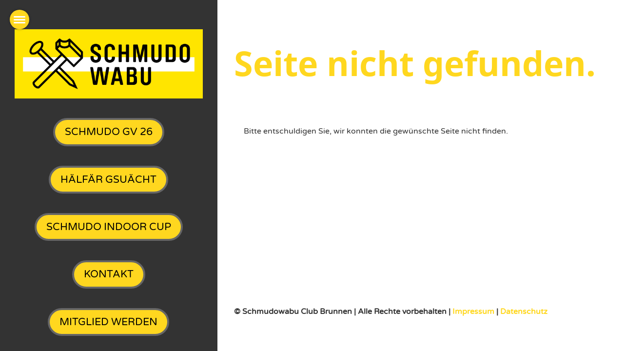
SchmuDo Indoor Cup (108, 227)
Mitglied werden (108, 322)
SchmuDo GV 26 (109, 132)
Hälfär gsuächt (108, 180)
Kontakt (109, 274)
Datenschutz (523, 311)
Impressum (474, 311)
